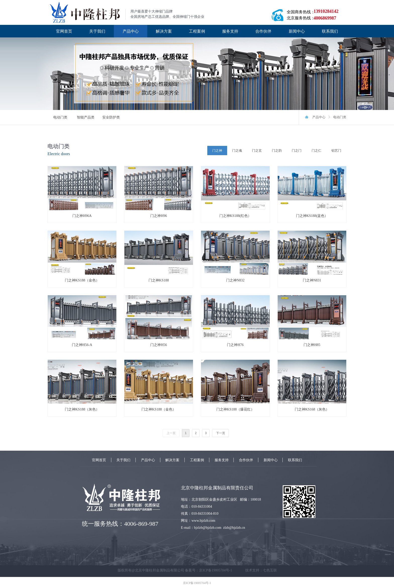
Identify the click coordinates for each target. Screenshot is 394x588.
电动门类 (339, 117)
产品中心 (318, 117)
